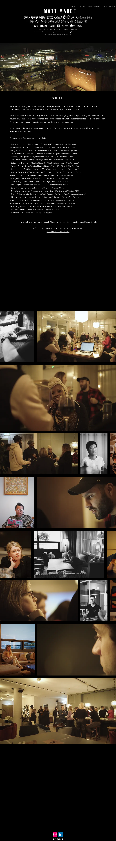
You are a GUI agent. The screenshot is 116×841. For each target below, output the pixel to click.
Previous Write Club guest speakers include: (28, 138)
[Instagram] (55, 834)
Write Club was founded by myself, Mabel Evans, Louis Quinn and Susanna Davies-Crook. (58, 222)
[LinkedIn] (60, 834)
